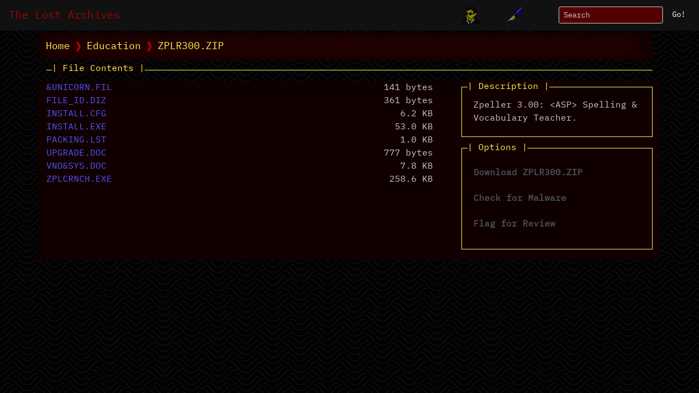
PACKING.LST (76, 140)
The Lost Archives (64, 15)
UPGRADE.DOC (76, 153)
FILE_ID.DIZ (76, 101)
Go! (678, 15)
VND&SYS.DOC (76, 166)
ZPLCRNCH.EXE (79, 179)
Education (114, 46)
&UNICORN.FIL (79, 88)
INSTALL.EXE (76, 127)
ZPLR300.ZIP (191, 46)
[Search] (611, 15)
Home (58, 46)
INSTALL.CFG (76, 114)
